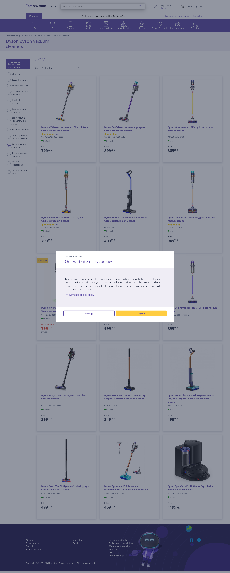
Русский (78, 256)
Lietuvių (69, 256)
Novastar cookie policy (79, 294)
